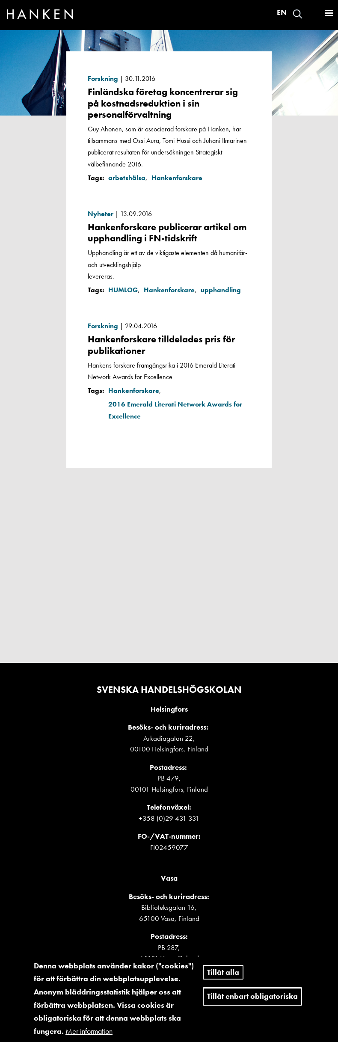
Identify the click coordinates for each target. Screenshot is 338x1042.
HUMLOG (123, 289)
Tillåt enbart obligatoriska (252, 1002)
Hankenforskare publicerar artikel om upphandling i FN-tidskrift (167, 232)
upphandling (221, 289)
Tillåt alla (223, 978)
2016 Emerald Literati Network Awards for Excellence (175, 410)
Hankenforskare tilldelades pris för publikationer (161, 344)
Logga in (312, 14)
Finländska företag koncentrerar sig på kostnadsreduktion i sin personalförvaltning (163, 103)
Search (297, 14)
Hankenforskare (176, 177)
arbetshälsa (126, 177)
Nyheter (100, 213)
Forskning (103, 78)
